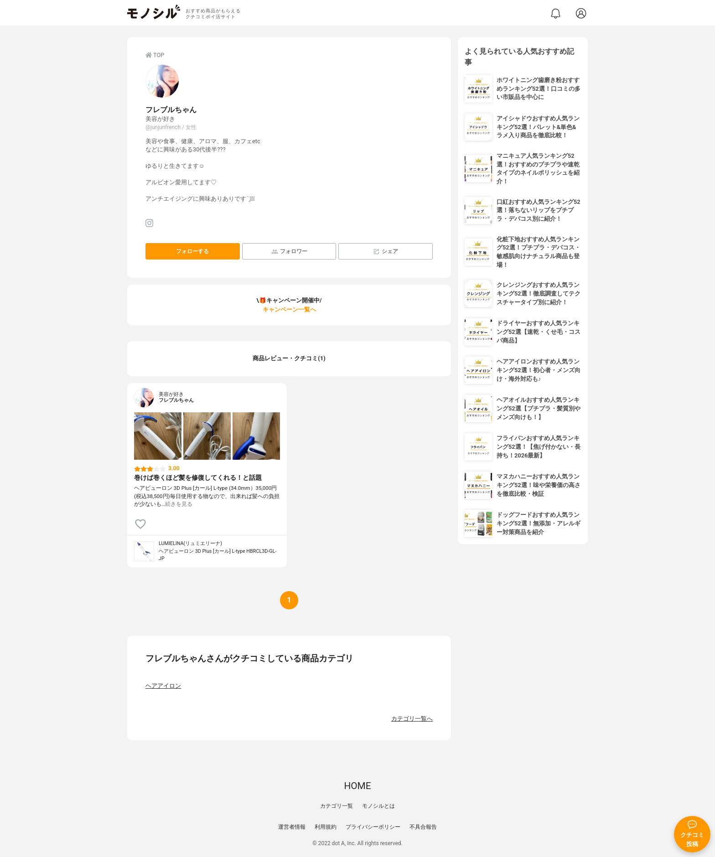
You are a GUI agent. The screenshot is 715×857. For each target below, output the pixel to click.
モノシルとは (378, 806)
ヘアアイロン (163, 685)
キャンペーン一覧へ (289, 309)
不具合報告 (423, 827)
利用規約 (326, 827)
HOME (357, 785)
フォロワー (289, 251)
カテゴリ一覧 (336, 806)
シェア (385, 251)
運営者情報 (292, 827)
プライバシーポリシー (373, 827)
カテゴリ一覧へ (412, 718)
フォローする (192, 251)
